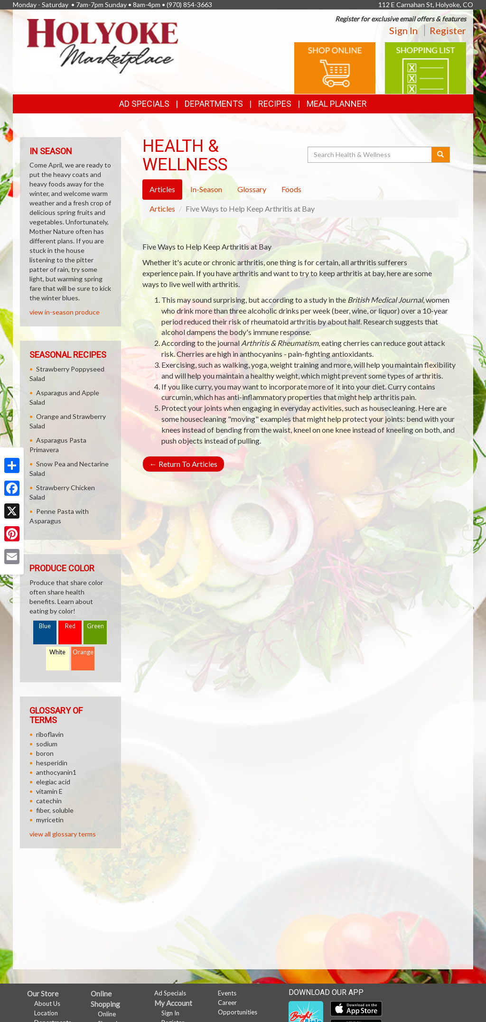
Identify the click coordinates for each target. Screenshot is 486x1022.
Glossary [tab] (251, 189)
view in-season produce (64, 312)
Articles (162, 208)
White (57, 652)
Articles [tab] (162, 189)
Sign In (403, 30)
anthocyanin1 (56, 772)
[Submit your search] (440, 155)
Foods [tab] (291, 189)
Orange (83, 652)
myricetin (50, 820)
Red (70, 626)
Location (46, 1013)
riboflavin (50, 734)
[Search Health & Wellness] (370, 155)
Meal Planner (337, 104)
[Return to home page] (102, 45)
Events (227, 993)
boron (45, 753)
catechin (49, 801)
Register (448, 30)
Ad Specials (144, 104)
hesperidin (51, 763)
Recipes (274, 104)
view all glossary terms (62, 834)
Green (95, 626)
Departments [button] (214, 104)
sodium (46, 744)
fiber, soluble (55, 810)
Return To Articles (183, 463)
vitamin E (49, 791)
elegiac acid (53, 782)
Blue (45, 626)
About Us (47, 1003)
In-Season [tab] (206, 189)
